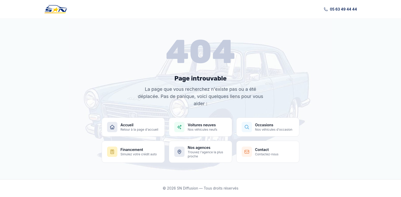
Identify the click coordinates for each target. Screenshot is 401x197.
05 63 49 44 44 (340, 9)
